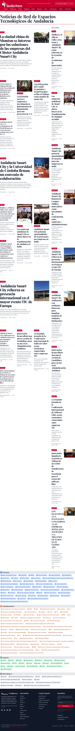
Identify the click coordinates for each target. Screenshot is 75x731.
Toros (45, 9)
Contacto (41, 708)
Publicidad (59, 715)
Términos (66, 725)
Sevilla (20, 9)
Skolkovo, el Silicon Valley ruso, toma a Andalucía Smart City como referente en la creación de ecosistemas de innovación (7, 214)
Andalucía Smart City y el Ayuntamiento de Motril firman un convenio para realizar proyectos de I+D (6, 128)
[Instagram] (7, 710)
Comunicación (53, 9)
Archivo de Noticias (24, 716)
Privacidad (54, 725)
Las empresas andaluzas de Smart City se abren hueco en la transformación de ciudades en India (24, 238)
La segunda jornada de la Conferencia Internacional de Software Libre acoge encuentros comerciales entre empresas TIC (41, 344)
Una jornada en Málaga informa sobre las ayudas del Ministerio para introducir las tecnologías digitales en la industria (7, 91)
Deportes (39, 9)
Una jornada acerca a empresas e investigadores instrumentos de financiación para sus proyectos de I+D (24, 105)
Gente (33, 9)
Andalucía (26, 9)
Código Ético (42, 698)
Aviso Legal (41, 706)
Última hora (13, 9)
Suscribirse (65, 706)
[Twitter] (4, 710)
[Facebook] (2, 710)
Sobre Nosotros (42, 696)
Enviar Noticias (60, 719)
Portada (6, 9)
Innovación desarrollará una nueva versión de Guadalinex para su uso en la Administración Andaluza (24, 341)
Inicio (1, 11)
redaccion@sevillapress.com (17, 726)
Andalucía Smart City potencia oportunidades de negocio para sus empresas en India (41, 235)
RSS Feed (22, 718)
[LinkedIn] (10, 710)
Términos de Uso (43, 704)
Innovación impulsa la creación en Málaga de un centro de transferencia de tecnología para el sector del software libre (7, 377)
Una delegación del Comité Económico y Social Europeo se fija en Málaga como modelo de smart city (41, 91)
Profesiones (68, 9)
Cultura (61, 9)
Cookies (61, 725)
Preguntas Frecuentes (62, 717)
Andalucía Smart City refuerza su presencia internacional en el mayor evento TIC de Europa (58, 260)
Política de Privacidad (44, 700)
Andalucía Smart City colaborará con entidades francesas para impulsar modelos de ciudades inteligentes (7, 339)
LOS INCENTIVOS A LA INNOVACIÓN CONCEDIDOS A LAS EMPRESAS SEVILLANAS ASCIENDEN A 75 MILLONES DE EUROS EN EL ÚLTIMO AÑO (58, 529)
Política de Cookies (43, 702)
